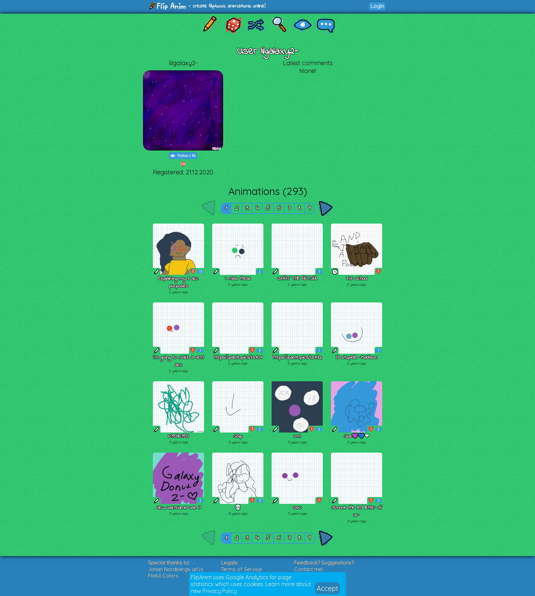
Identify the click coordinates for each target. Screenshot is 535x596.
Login (377, 6)
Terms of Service (241, 569)
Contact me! (308, 569)
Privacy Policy (219, 590)
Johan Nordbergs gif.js (175, 569)
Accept (327, 588)
